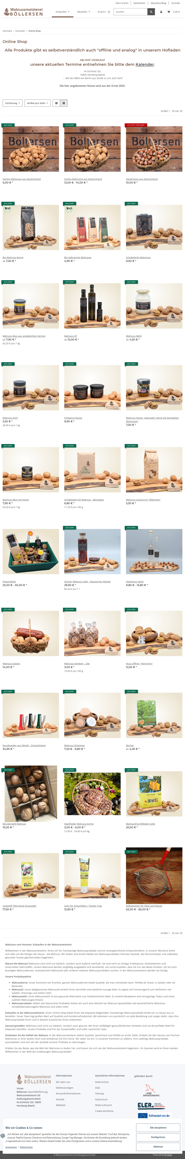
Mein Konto (122, 3)
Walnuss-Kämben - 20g (77, 663)
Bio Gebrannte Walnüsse (77, 257)
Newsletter (139, 3)
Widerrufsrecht (103, 1105)
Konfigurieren (155, 1137)
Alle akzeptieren (155, 1129)
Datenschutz (29, 1149)
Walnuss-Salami (11, 663)
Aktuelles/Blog (158, 3)
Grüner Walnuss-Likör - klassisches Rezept (87, 581)
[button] (161, 11)
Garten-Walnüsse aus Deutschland (22, 179)
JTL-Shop (168, 1154)
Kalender (145, 64)
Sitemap (99, 1093)
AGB (97, 1087)
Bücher (130, 745)
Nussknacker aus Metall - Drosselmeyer (24, 745)
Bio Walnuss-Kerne (13, 257)
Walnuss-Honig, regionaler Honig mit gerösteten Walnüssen (152, 419)
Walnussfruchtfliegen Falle (140, 823)
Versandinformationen (68, 1093)
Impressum (13, 1149)
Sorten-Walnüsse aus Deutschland (83, 179)
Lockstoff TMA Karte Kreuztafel (19, 905)
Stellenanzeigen (64, 1087)
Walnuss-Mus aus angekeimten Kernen (24, 336)
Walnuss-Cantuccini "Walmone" (143, 499)
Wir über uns (63, 1082)
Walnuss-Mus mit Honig (16, 499)
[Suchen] (130, 11)
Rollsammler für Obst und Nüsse (144, 905)
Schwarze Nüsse (73, 417)
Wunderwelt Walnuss (14, 823)
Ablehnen (155, 1146)
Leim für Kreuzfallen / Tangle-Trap (83, 905)
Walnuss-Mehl (134, 336)
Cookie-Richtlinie (104, 1111)
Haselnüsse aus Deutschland (142, 179)
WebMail (61, 1105)
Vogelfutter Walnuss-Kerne (79, 823)
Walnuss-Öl (70, 336)
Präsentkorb (9, 581)
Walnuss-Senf (10, 417)
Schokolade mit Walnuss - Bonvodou (84, 499)
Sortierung (11, 103)
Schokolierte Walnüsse (138, 257)
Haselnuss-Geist (135, 581)
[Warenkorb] (173, 11)
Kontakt (175, 3)
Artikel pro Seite (36, 103)
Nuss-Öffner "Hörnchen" (139, 663)
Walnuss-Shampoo (74, 745)
